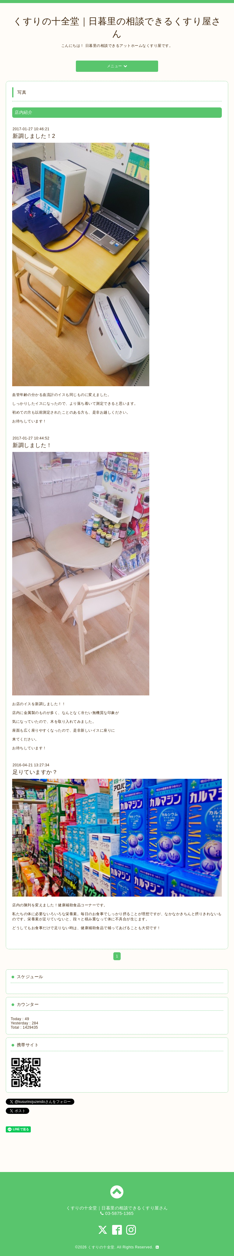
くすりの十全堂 (101, 1247)
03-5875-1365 (119, 1213)
